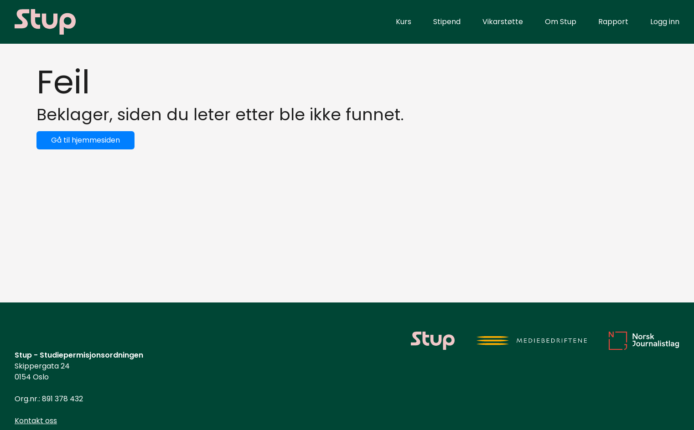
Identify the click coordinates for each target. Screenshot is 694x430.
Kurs (403, 21)
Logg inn (664, 21)
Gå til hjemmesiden (85, 140)
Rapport (613, 21)
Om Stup (560, 21)
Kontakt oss (36, 420)
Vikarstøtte (502, 21)
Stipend (447, 21)
